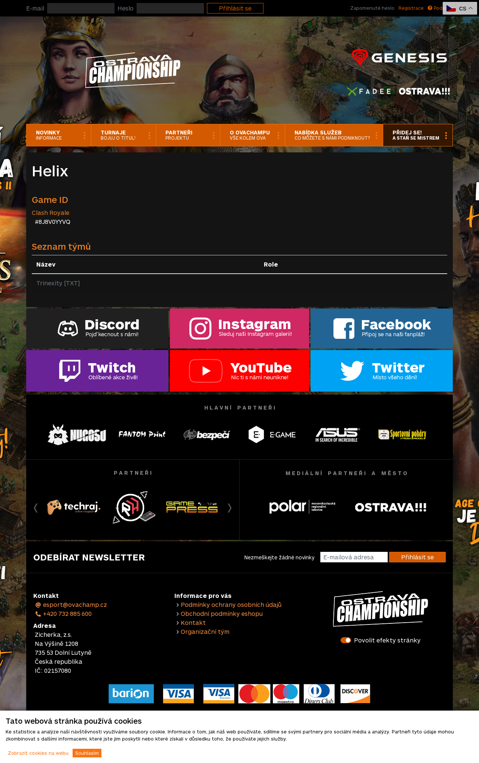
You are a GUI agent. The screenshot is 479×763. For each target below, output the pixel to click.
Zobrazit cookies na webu (38, 753)
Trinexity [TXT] (58, 282)
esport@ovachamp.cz (71, 604)
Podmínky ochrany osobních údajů (231, 604)
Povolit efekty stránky (387, 640)
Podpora (440, 8)
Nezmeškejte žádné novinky (279, 557)
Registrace (411, 8)
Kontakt (193, 622)
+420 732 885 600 (63, 613)
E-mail (35, 8)
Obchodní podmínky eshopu (222, 613)
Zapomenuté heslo (372, 8)
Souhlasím (87, 753)
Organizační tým (205, 631)
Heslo (126, 8)
